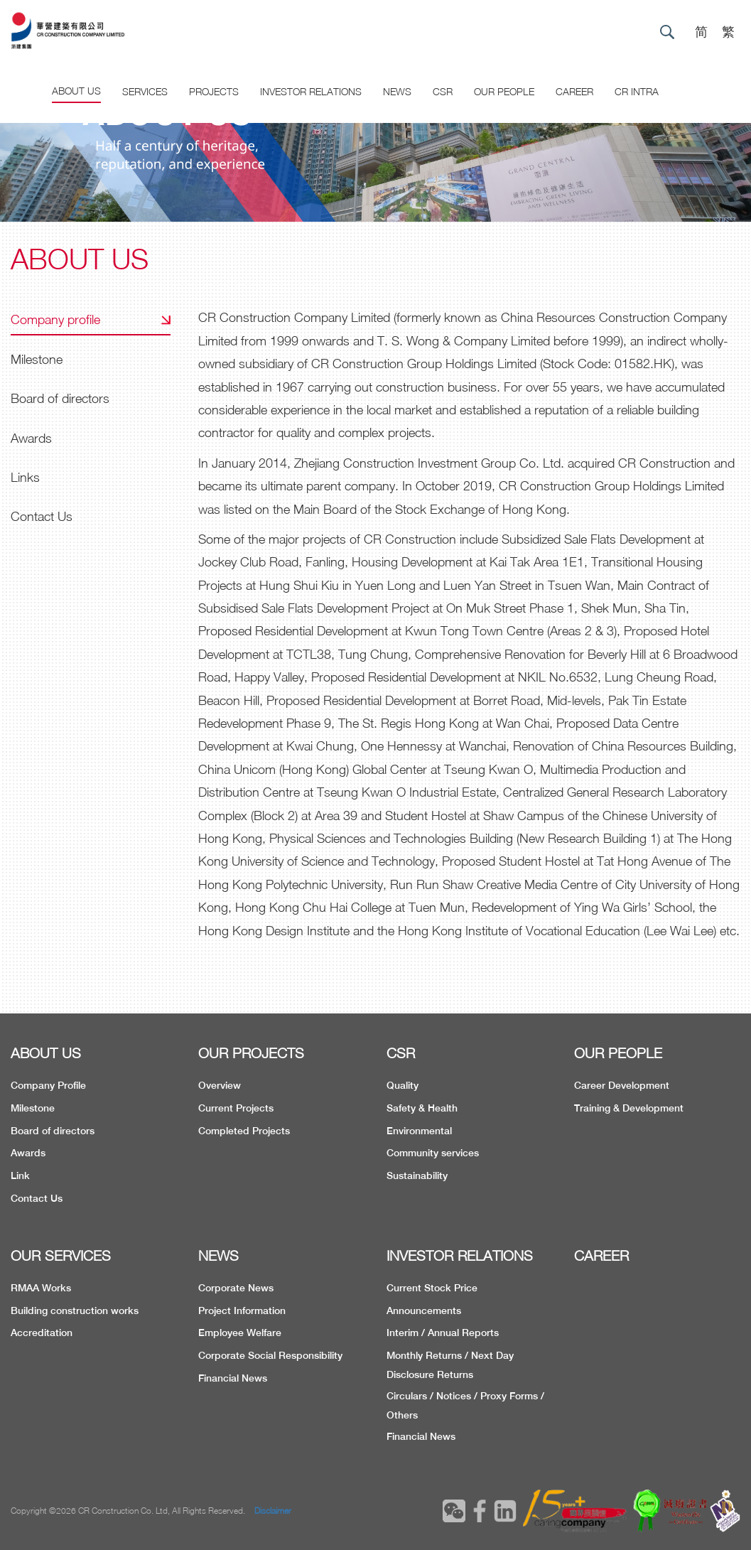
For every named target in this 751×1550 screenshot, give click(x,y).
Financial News (232, 1378)
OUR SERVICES (61, 1255)
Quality (402, 1085)
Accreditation (41, 1332)
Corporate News (236, 1287)
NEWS (218, 1255)
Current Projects (236, 1108)
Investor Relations (311, 91)
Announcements (424, 1310)
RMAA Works (41, 1287)
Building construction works (75, 1310)
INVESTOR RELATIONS (460, 1255)
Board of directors (60, 398)
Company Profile (48, 1085)
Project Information (242, 1310)
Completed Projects (244, 1130)
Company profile (55, 319)
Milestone (37, 359)
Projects (214, 91)
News (397, 91)
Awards (31, 438)
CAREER (574, 91)
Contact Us (41, 516)
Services (145, 91)
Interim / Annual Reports (443, 1332)
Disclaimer (272, 1510)
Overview (219, 1085)
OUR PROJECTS (251, 1053)
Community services (433, 1152)
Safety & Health (422, 1108)
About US (76, 91)
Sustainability (417, 1175)
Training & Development (629, 1108)
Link (20, 1175)
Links (25, 477)
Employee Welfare (239, 1332)
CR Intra (637, 91)
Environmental (419, 1130)
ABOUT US (46, 1053)
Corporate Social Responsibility (270, 1355)
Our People (504, 91)
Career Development (621, 1085)
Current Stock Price (432, 1287)
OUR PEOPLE (618, 1053)
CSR (443, 91)
